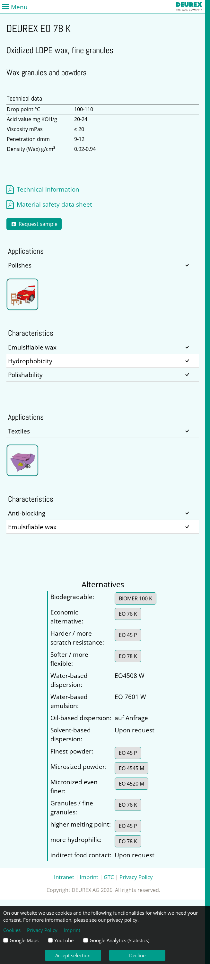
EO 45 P (128, 635)
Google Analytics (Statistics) (119, 940)
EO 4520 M (131, 783)
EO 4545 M (131, 768)
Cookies (12, 930)
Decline (137, 955)
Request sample (34, 223)
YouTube (64, 940)
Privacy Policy (136, 877)
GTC (109, 877)
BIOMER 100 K (135, 598)
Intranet (64, 877)
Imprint (89, 877)
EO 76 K (128, 613)
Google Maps (24, 940)
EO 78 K (128, 656)
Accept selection (73, 955)
